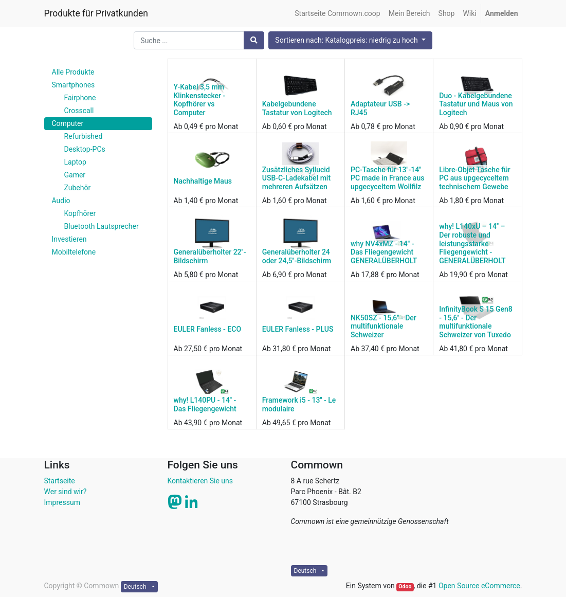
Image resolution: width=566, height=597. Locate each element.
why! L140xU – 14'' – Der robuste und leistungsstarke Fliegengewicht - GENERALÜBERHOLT (472, 243)
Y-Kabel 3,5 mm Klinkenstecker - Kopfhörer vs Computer (200, 100)
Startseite (59, 481)
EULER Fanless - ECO (208, 329)
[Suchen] (254, 40)
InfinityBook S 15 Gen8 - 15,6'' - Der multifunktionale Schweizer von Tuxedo (475, 322)
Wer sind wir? (65, 491)
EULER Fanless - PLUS (298, 329)
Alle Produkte (73, 72)
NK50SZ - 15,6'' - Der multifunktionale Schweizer (383, 326)
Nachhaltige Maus (203, 181)
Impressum (62, 502)
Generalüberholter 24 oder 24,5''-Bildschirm (297, 256)
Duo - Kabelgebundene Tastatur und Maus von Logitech (476, 104)
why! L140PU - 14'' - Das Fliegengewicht (205, 404)
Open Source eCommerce (479, 586)
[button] (350, 40)
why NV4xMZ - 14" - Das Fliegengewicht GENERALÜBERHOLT (384, 252)
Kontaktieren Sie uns (200, 481)
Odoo (404, 586)
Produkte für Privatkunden (96, 13)
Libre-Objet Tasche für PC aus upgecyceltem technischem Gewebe (474, 178)
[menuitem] (337, 13)
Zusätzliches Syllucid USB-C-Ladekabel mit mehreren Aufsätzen (296, 178)
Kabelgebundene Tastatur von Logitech (297, 108)
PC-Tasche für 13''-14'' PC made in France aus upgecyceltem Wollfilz (387, 178)
